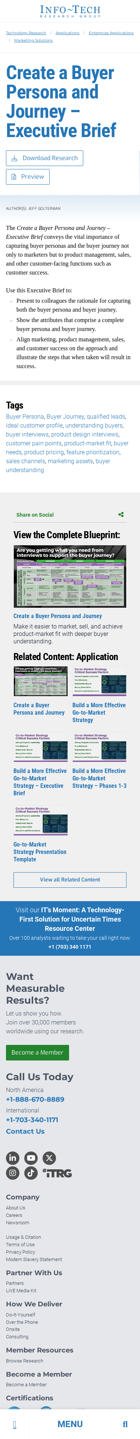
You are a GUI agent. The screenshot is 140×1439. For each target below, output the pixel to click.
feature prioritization (92, 452)
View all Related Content (70, 879)
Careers (14, 1215)
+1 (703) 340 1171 (70, 947)
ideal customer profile (34, 425)
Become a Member (37, 1052)
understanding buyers (93, 425)
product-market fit (87, 443)
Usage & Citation (23, 1237)
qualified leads (106, 416)
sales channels (25, 461)
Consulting (17, 1336)
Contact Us (25, 1131)
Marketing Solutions (33, 40)
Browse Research (24, 1361)
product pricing (44, 452)
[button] (70, 1424)
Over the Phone (22, 1322)
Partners (15, 1283)
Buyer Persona (25, 416)
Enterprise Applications (111, 32)
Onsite (13, 1329)
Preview (28, 177)
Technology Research (26, 32)
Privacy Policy (20, 1252)
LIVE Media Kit (21, 1290)
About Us (15, 1208)
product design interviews (84, 434)
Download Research (45, 158)
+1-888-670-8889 (35, 1099)
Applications (68, 32)
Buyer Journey (65, 416)
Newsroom (17, 1222)
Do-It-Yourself (20, 1315)
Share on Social (70, 514)
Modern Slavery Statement (34, 1259)
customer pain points (34, 443)
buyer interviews (27, 434)
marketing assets (70, 461)
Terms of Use (20, 1244)
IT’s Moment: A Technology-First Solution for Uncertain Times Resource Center (72, 919)
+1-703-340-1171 (32, 1120)
